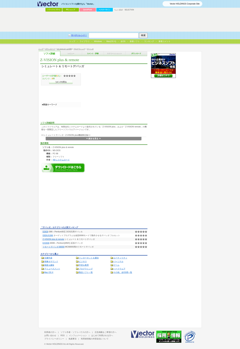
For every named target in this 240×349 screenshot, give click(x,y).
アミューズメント (52, 269)
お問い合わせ (50, 335)
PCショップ (70, 10)
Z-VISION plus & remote (53, 239)
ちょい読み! (118, 10)
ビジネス (83, 261)
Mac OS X (48, 272)
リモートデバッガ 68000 (54, 247)
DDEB (45, 232)
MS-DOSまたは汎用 (64, 49)
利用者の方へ (50, 332)
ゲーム (116, 265)
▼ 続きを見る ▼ (93, 138)
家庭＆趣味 (49, 265)
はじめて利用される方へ (102, 335)
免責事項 (72, 339)
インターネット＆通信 (89, 258)
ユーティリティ (120, 258)
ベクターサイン (104, 10)
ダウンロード (50, 49)
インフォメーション (78, 335)
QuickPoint (87, 10)
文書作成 (48, 258)
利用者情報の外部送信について (95, 339)
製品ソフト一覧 (86, 272)
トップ (40, 49)
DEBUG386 (48, 235)
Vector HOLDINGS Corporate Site (185, 4)
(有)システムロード (61, 160)
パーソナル (118, 261)
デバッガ (90, 49)
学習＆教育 (84, 265)
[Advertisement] (68, 200)
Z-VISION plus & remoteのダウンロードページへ (63, 168)
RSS (63, 335)
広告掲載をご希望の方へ (105, 332)
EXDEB (46, 243)
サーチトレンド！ (79, 35)
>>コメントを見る (61, 82)
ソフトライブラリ (53, 10)
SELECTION (129, 10)
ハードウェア (119, 269)
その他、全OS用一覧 (122, 272)
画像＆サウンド (51, 261)
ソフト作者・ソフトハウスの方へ (75, 332)
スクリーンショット (114, 53)
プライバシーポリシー (54, 339)
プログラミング (79, 49)
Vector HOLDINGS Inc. (56, 344)
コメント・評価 (93, 53)
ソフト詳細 (49, 53)
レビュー (71, 53)
